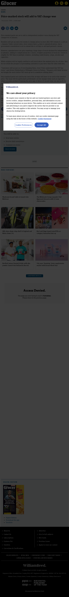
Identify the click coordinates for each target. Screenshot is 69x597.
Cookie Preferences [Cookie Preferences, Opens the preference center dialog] (23, 125)
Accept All (41, 125)
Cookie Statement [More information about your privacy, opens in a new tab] (44, 118)
